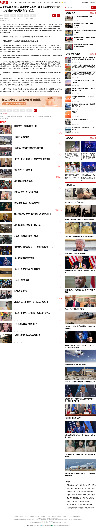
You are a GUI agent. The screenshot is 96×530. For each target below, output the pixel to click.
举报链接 (59, 516)
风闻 (16, 2)
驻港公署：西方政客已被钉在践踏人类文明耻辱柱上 (32, 214)
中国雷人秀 (59, 177)
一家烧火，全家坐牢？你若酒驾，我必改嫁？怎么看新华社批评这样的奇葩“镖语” (83, 66)
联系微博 (43, 516)
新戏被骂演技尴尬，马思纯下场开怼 (27, 203)
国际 (24, 2)
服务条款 (32, 516)
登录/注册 (92, 2)
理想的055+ (75, 112)
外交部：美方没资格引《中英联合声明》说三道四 (32, 159)
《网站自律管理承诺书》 (75, 516)
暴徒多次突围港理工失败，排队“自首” (27, 225)
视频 (56, 2)
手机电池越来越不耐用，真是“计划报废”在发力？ (83, 97)
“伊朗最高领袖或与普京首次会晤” (75, 365)
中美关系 (59, 166)
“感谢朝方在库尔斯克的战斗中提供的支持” (80, 508)
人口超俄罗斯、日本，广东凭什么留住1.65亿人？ (83, 81)
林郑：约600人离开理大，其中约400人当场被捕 (31, 302)
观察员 (64, 3)
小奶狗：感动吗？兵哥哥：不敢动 (26, 236)
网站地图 (54, 516)
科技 (48, 2)
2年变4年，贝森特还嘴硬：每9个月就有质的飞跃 (80, 382)
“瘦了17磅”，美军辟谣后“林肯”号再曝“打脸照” (85, 31)
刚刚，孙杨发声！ (20, 291)
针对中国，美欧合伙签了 (73, 418)
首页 (12, 2)
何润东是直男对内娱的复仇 (80, 120)
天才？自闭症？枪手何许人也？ (83, 16)
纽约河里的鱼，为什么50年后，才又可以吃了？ (83, 128)
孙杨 (60, 298)
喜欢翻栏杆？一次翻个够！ (24, 170)
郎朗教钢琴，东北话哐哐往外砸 (25, 126)
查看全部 (93, 13)
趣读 (60, 133)
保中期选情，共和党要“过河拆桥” (75, 254)
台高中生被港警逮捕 (21, 137)
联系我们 (16, 516)
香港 (60, 144)
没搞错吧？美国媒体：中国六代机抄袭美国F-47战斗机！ (83, 105)
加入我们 (48, 516)
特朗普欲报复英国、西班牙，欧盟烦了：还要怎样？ (84, 38)
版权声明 (26, 516)
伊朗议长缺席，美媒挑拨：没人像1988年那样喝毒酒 (83, 45)
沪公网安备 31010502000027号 (33, 525)
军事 (28, 2)
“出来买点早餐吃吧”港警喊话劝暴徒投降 (28, 148)
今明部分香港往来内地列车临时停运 (27, 335)
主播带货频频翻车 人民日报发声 (25, 324)
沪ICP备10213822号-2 (18, 519)
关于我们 (21, 516)
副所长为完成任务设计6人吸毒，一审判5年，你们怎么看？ (83, 89)
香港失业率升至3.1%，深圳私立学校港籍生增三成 (32, 313)
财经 (20, 2)
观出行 (33, 2)
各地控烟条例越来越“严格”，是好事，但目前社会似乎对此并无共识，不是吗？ (83, 58)
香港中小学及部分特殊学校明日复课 (27, 269)
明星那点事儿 (58, 210)
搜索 (93, 7)
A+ (20, 18)
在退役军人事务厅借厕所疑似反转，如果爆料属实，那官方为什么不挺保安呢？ (83, 74)
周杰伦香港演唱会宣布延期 (24, 258)
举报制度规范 (65, 516)
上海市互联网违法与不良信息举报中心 (60, 525)
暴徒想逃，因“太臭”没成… (23, 181)
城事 (52, 2)
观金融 (39, 2)
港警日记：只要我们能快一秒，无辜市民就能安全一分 (33, 247)
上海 (4, 113)
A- (16, 18)
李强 (6, 113)
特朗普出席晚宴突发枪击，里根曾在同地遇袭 (84, 24)
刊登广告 (37, 516)
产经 (43, 2)
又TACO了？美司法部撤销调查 (74, 309)
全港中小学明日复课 (21, 280)
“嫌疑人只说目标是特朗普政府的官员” (79, 501)
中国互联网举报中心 (46, 525)
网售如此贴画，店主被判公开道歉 (26, 192)
